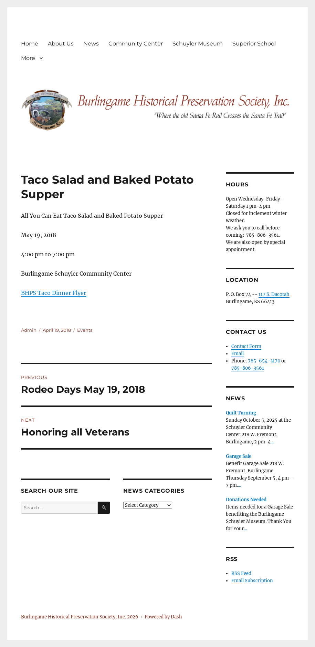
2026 (132, 617)
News (91, 43)
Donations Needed (246, 500)
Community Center (135, 43)
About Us (61, 43)
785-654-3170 (264, 361)
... (272, 442)
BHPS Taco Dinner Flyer (53, 292)
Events (84, 330)
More (28, 58)
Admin (28, 330)
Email (237, 354)
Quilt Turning (241, 413)
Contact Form (246, 346)
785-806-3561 (247, 368)
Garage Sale (238, 456)
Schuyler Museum (197, 43)
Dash (176, 617)
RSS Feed (241, 573)
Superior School (254, 43)
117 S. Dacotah (274, 294)
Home (29, 43)
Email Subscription (252, 581)
